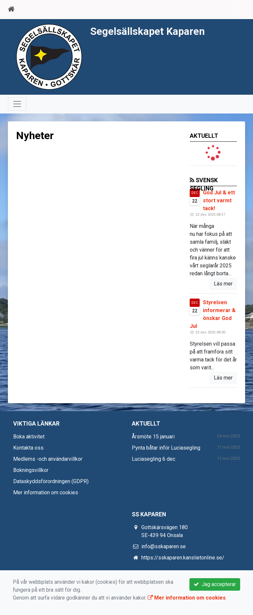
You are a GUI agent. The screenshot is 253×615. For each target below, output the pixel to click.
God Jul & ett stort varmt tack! (219, 200)
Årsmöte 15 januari (153, 436)
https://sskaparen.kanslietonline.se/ (182, 557)
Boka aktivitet (28, 436)
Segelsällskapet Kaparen (147, 31)
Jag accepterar (215, 584)
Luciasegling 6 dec (153, 459)
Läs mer (223, 284)
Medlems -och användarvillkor (47, 459)
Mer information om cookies (45, 492)
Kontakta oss (28, 448)
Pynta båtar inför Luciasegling (166, 448)
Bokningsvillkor (30, 470)
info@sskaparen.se (163, 546)
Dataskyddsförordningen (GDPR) (51, 481)
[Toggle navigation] (236, 9)
